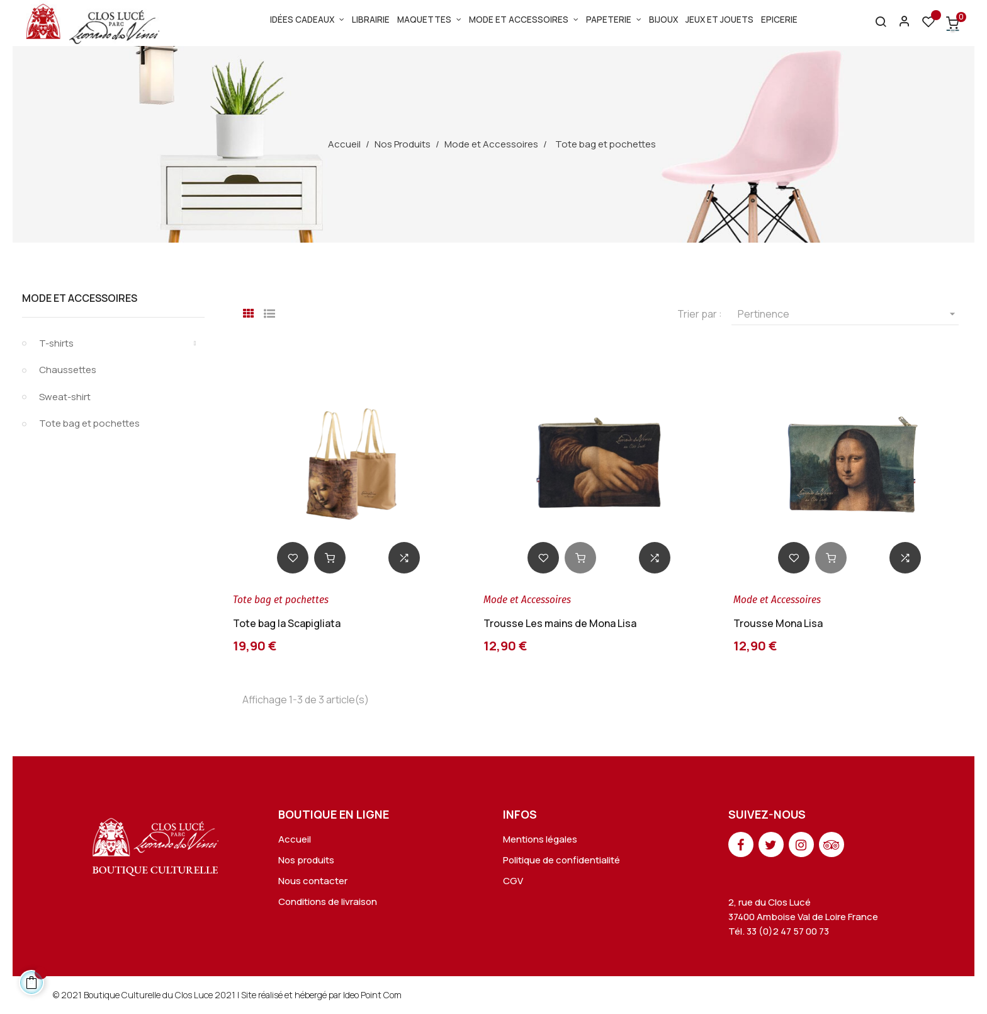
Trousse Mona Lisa (778, 623)
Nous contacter (312, 880)
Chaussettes (67, 369)
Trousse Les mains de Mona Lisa (559, 623)
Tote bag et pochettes (89, 423)
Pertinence (848, 313)
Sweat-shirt (65, 396)
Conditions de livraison (327, 901)
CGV (513, 880)
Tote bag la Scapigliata (287, 623)
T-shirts (56, 343)
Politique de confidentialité (561, 860)
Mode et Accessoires (79, 298)
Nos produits (306, 860)
